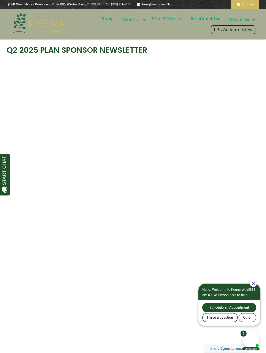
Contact (245, 4)
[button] (107, 19)
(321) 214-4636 (118, 4)
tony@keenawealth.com (157, 4)
